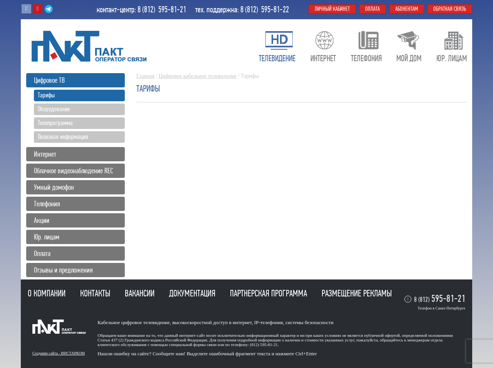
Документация (193, 293)
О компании (47, 293)
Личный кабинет (332, 8)
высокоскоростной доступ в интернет (212, 322)
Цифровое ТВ (49, 80)
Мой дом (408, 58)
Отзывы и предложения (63, 270)
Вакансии (140, 293)
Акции (41, 220)
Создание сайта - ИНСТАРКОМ (58, 353)
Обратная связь (449, 8)
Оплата (42, 253)
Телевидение (277, 58)
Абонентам (406, 8)
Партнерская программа (269, 293)
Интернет (45, 154)
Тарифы (46, 95)
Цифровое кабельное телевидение (197, 76)
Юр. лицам (46, 237)
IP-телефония (268, 322)
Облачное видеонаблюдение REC (73, 171)
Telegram (49, 8)
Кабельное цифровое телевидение (133, 322)
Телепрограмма (55, 123)
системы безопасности (309, 322)
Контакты (96, 293)
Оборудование (54, 109)
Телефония (47, 204)
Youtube (37, 8)
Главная (145, 76)
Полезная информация (63, 137)
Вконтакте (26, 8)
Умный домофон (54, 187)
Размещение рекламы (357, 293)
